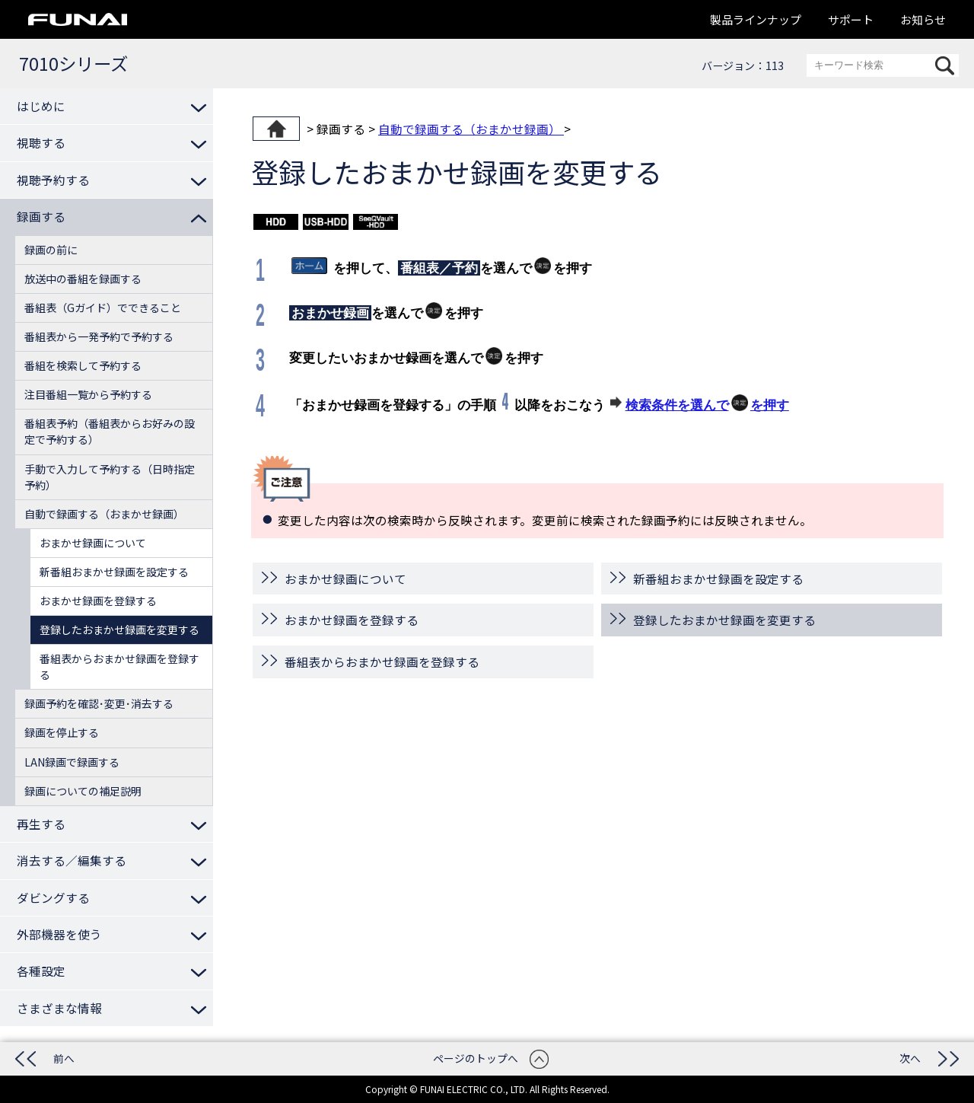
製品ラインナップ (755, 19)
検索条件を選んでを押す (707, 403)
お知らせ (923, 19)
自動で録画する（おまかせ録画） (471, 128)
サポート (851, 19)
